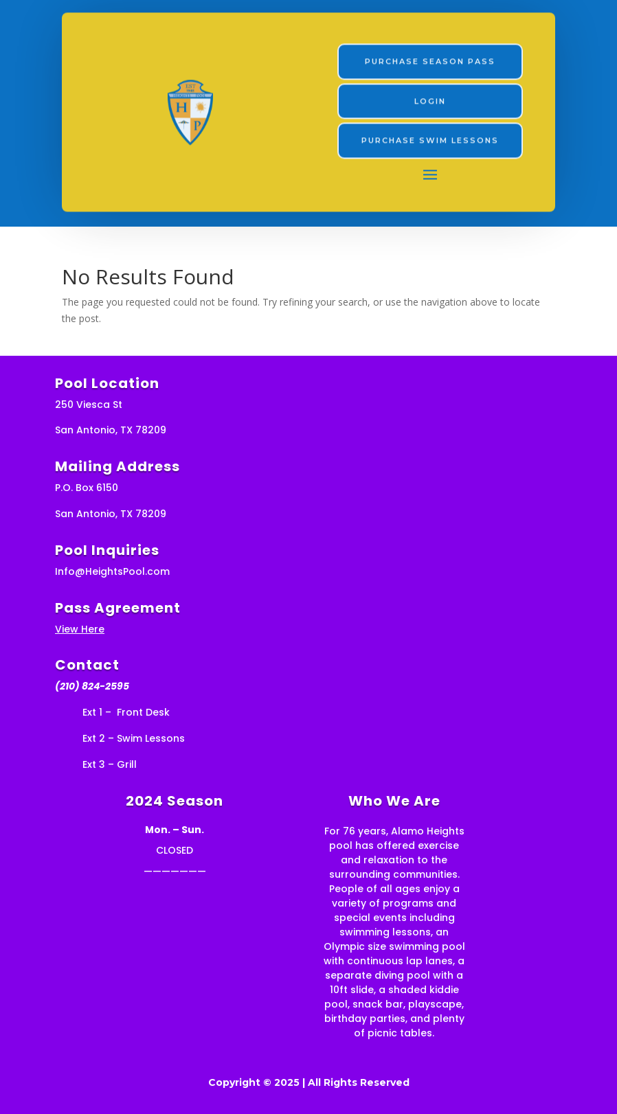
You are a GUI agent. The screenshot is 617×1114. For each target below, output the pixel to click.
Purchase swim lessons (430, 139)
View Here (79, 629)
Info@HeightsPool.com (112, 571)
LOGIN (430, 99)
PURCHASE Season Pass (430, 60)
